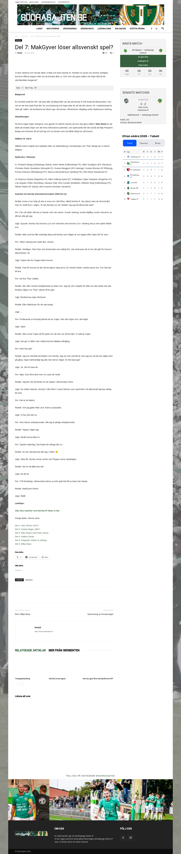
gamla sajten (34, 2)
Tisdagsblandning (22, 679)
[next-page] (21, 684)
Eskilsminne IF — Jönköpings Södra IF (143, 115)
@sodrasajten (105, 775)
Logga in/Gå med (21, 2)
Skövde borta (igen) (57, 679)
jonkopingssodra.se (48, 2)
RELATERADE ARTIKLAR (30, 650)
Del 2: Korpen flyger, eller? (27, 529)
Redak (19, 53)
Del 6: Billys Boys (23, 544)
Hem (17, 36)
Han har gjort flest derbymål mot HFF (98, 679)
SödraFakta (87, 28)
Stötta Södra (137, 28)
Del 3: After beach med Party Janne (32, 533)
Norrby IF (29, 580)
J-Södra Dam (104, 28)
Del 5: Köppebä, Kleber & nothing (31, 540)
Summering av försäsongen (100, 614)
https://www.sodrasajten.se (44, 631)
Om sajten (120, 28)
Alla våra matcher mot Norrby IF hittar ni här (37, 510)
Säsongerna (70, 28)
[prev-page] (17, 684)
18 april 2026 (143, 100)
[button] (162, 28)
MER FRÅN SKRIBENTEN (64, 650)
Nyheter (24, 36)
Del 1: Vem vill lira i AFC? (27, 525)
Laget (39, 28)
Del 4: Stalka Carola (24, 536)
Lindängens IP (143, 61)
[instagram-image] (28, 799)
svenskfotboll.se (64, 2)
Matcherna (53, 28)
